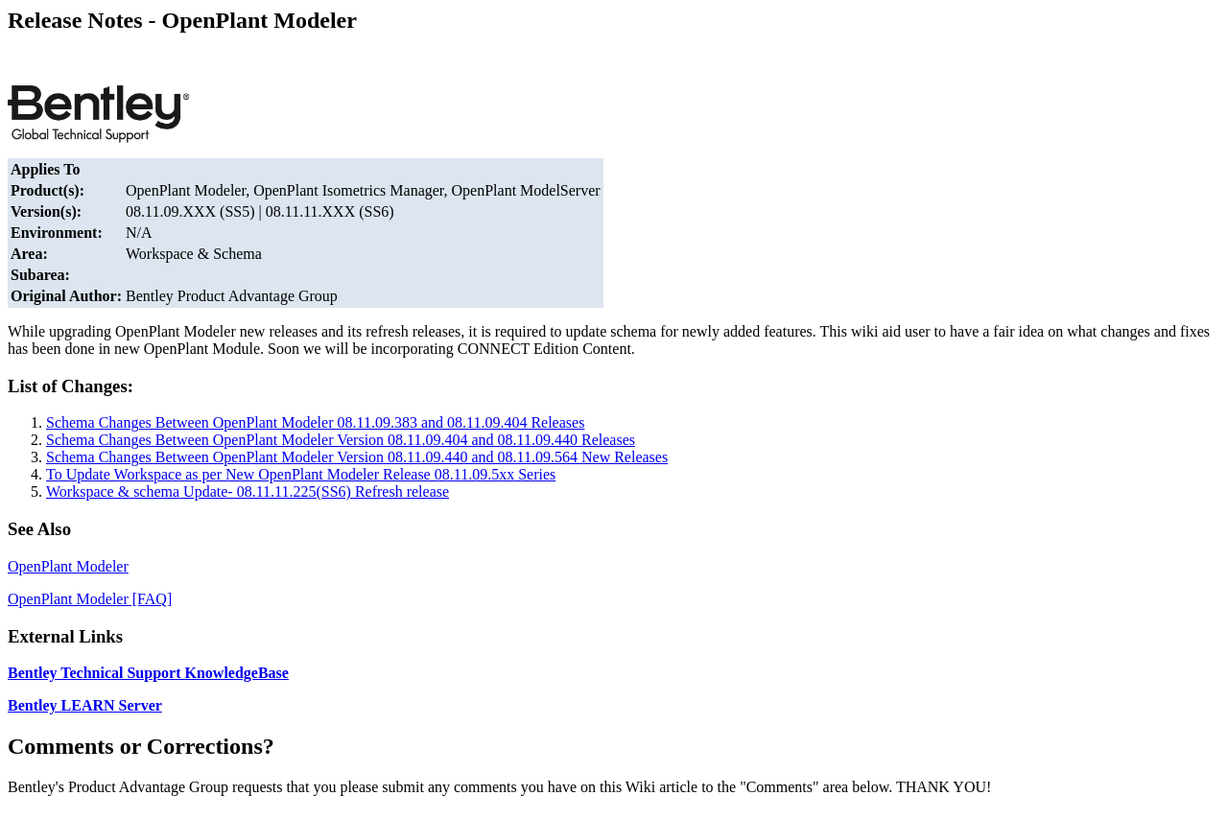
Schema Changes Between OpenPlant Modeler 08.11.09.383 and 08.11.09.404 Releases (315, 422)
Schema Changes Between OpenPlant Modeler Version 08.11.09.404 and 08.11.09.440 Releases (340, 440)
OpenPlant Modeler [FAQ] (90, 599)
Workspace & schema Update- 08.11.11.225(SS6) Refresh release (247, 491)
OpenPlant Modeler (68, 566)
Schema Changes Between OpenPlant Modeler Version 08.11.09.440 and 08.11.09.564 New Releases (357, 457)
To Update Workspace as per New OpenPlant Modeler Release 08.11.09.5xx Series (300, 474)
